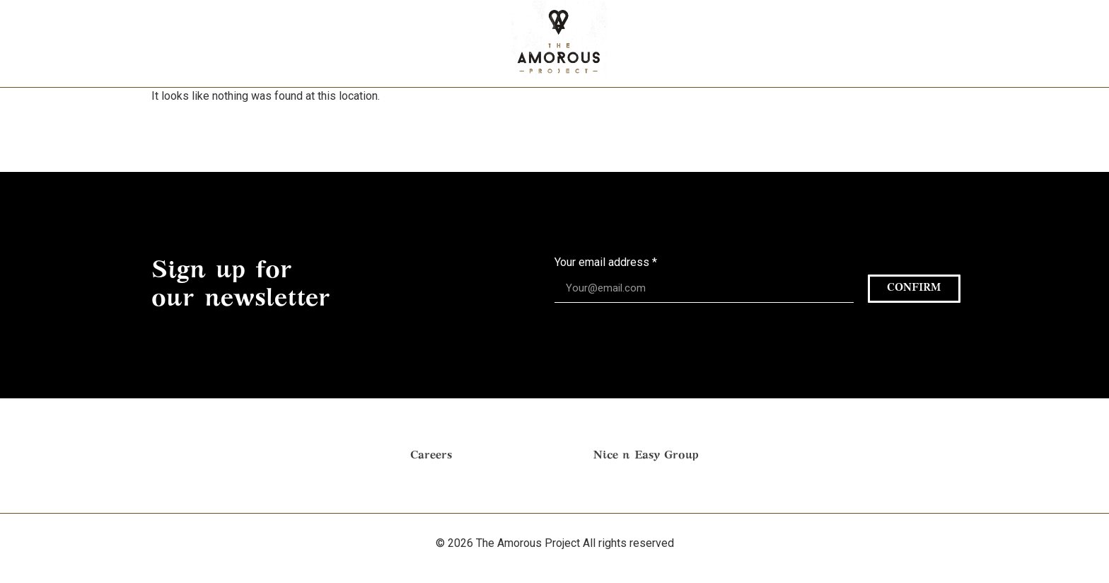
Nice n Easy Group (646, 456)
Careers (431, 456)
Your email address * (605, 263)
